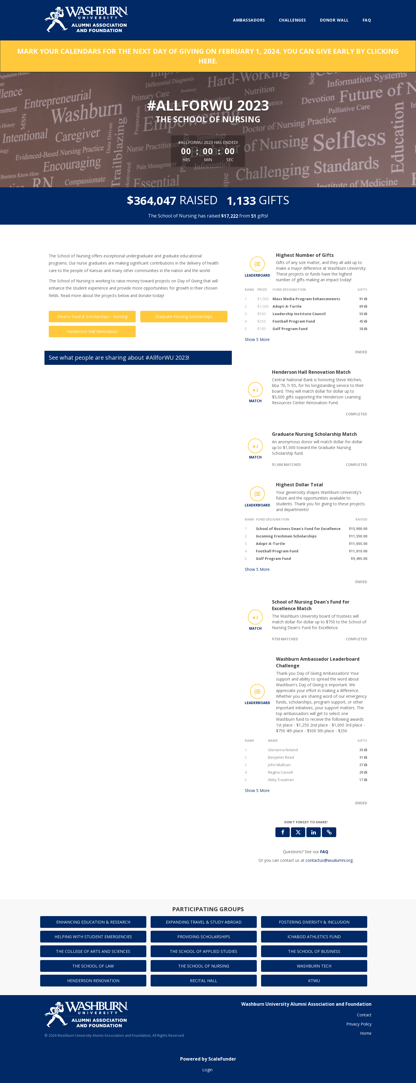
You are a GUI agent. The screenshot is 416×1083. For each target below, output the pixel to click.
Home (366, 1033)
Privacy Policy (359, 1024)
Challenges (292, 20)
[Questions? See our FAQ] (324, 852)
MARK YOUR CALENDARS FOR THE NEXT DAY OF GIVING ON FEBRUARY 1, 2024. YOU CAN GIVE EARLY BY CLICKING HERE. (208, 55)
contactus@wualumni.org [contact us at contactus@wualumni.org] (329, 860)
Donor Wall (334, 20)
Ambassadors (249, 20)
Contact (364, 1015)
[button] (329, 832)
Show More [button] (257, 339)
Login (207, 1069)
